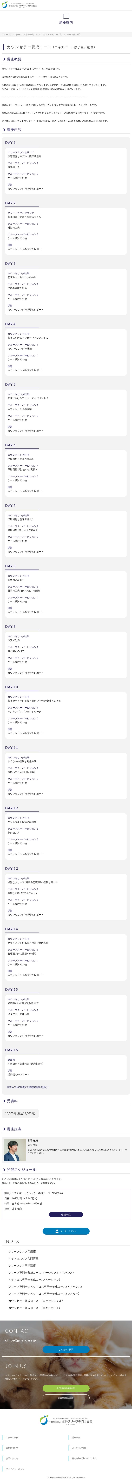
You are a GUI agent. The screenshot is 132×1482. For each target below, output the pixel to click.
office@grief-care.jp (20, 1340)
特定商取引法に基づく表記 (84, 1458)
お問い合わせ (12, 1458)
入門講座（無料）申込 (66, 1388)
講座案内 (76, 1437)
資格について (12, 1448)
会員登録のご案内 (66, 1398)
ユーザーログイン (66, 1231)
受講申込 (66, 1214)
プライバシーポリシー (16, 1469)
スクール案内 (12, 1437)
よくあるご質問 (66, 1349)
